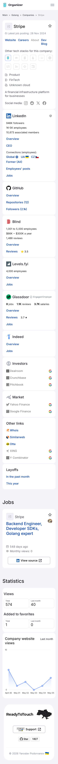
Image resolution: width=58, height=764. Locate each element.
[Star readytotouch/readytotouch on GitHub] (24, 739)
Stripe (19, 517)
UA (23, 156)
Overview (12, 138)
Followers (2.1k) (16, 209)
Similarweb (17, 437)
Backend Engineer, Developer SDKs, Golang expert (24, 528)
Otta (12, 444)
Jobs (9, 175)
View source (29, 560)
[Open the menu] (52, 5)
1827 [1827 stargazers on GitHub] (35, 739)
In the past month (18, 476)
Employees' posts (18, 168)
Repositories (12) (17, 202)
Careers (23, 40)
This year (12, 483)
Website (10, 40)
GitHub (18, 188)
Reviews (12, 251)
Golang (15, 15)
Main (5, 15)
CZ (33, 156)
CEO (9, 145)
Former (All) (14, 161)
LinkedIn (19, 116)
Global (10, 156)
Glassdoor (20, 297)
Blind (16, 222)
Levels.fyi (20, 264)
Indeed (18, 337)
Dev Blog (44, 41)
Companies (28, 15)
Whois (14, 430)
